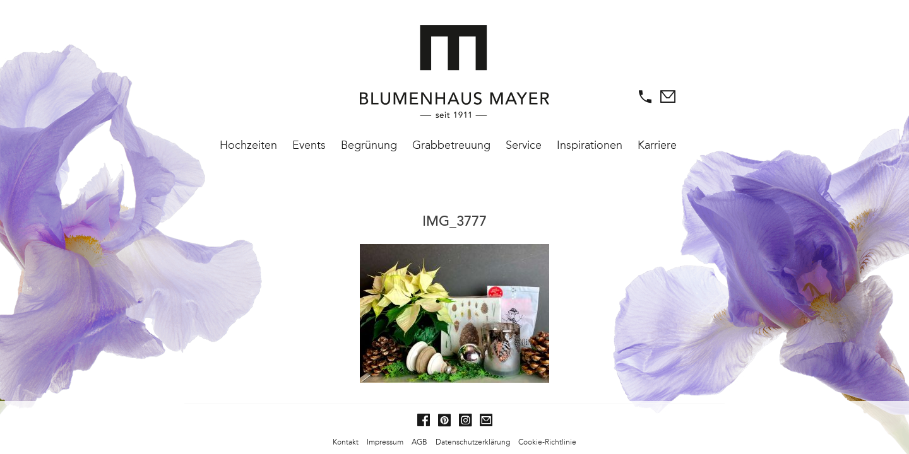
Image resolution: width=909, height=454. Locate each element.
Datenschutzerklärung (473, 442)
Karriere (657, 145)
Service (524, 145)
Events (309, 145)
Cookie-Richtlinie (547, 442)
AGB (419, 442)
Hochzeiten (248, 145)
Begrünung (369, 145)
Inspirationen (589, 145)
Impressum (385, 442)
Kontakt (346, 442)
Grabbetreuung (451, 145)
